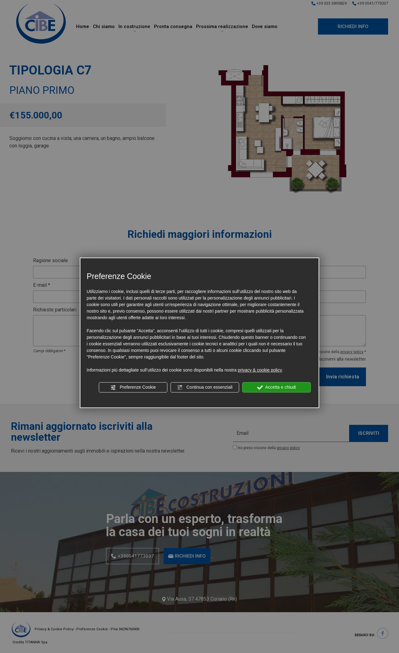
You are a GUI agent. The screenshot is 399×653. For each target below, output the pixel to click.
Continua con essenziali (205, 387)
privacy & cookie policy (260, 369)
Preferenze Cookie (133, 387)
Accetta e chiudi (276, 387)
